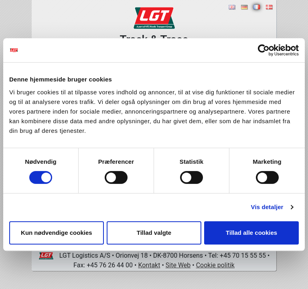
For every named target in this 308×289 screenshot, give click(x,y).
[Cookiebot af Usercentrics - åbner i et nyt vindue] (264, 50)
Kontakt (149, 265)
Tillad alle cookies (251, 232)
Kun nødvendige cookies (56, 232)
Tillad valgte (154, 232)
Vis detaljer (267, 207)
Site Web (178, 265)
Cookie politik (215, 265)
